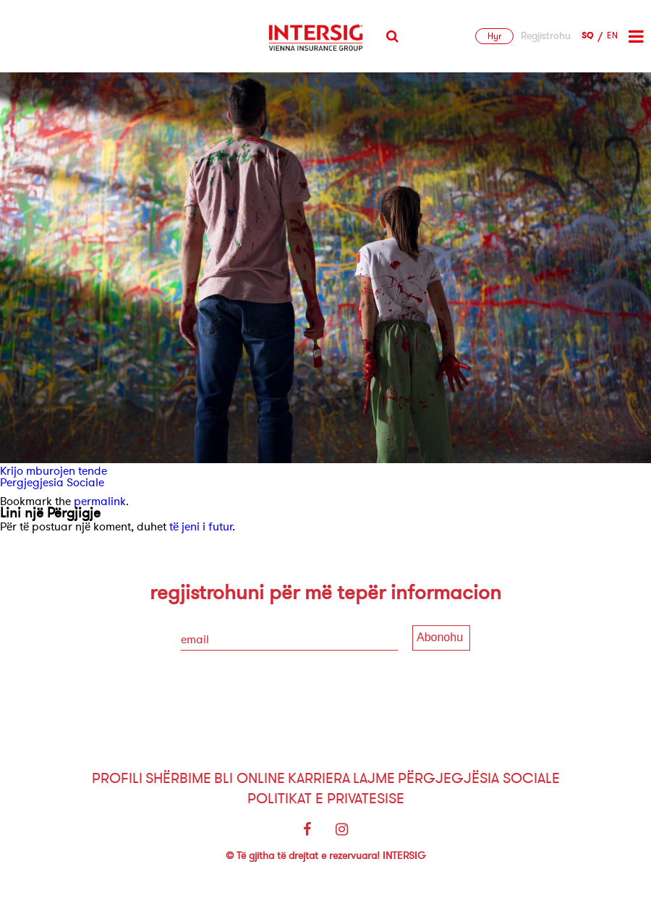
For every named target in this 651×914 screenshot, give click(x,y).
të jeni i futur (200, 527)
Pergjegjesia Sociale (52, 483)
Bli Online (249, 778)
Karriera (319, 778)
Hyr (494, 36)
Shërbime (178, 778)
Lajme (374, 778)
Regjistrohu (546, 36)
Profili (117, 778)
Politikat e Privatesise (325, 798)
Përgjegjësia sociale (479, 778)
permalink (100, 501)
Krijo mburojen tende (53, 471)
